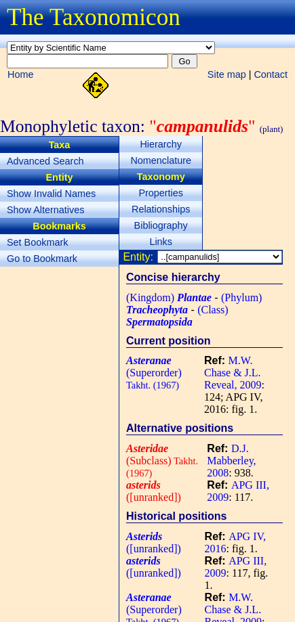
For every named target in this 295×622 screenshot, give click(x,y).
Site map (227, 74)
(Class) (177, 316)
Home (20, 74)
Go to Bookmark (42, 258)
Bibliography (161, 225)
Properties (160, 192)
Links (160, 241)
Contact (271, 74)
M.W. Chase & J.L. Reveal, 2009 (232, 373)
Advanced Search (45, 161)
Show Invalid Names (51, 193)
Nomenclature (160, 160)
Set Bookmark (37, 242)
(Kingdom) (169, 297)
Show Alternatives (45, 209)
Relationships (161, 209)
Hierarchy (161, 144)
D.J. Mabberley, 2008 (231, 461)
